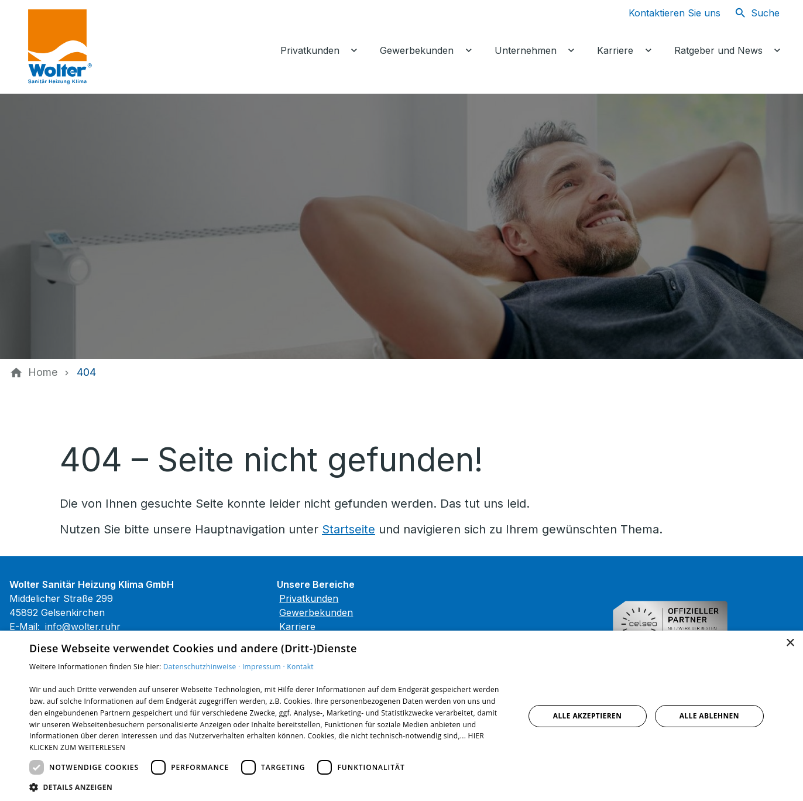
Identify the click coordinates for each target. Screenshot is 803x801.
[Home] (42, 372)
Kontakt (300, 667)
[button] (269, 786)
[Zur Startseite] (112, 47)
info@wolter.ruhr (83, 626)
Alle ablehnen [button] (709, 716)
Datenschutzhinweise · (202, 667)
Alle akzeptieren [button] (587, 716)
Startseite (348, 529)
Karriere (297, 626)
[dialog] (401, 716)
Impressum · (264, 667)
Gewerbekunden (316, 612)
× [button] (789, 643)
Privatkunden (308, 598)
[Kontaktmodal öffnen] (665, 13)
